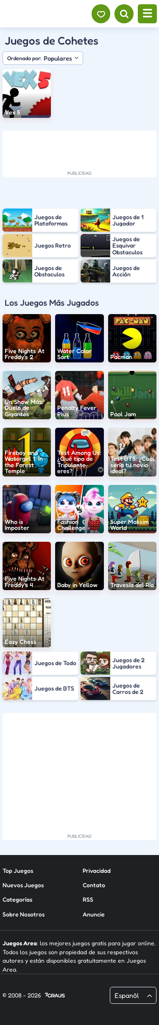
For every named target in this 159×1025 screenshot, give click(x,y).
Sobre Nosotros (24, 914)
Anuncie (94, 914)
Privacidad (97, 870)
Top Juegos (18, 870)
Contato (94, 885)
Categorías (17, 899)
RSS (88, 899)
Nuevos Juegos (23, 885)
